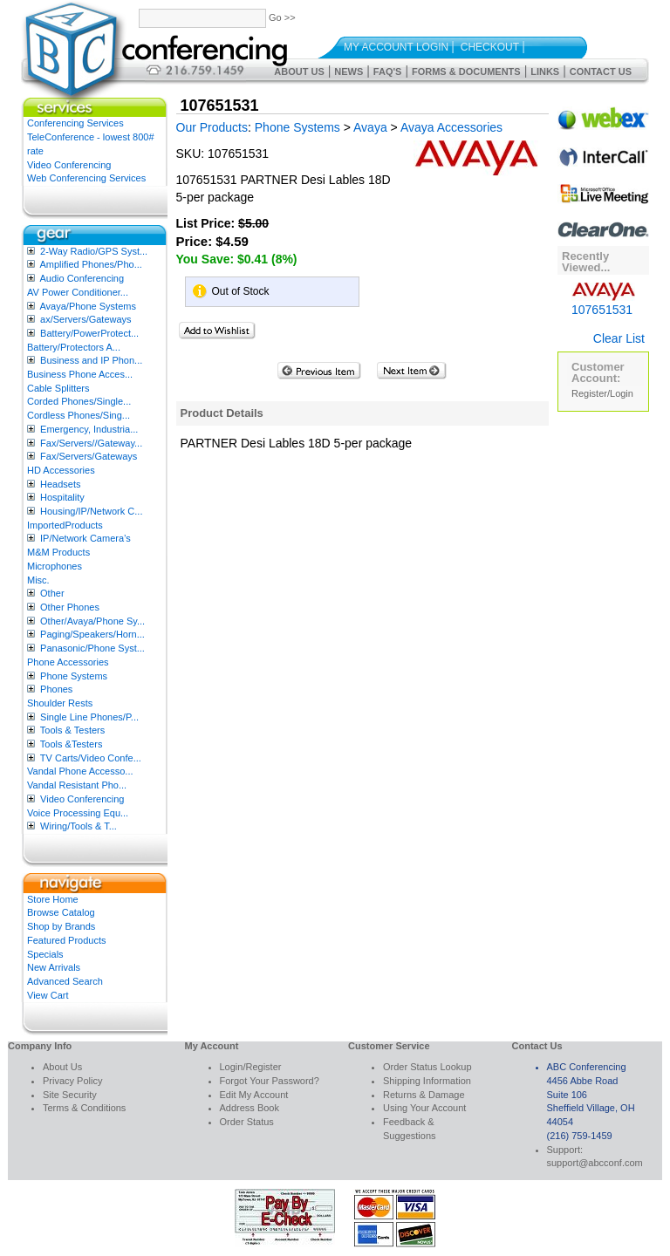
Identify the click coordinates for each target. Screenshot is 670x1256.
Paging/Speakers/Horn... (92, 634)
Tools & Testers (72, 730)
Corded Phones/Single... (79, 401)
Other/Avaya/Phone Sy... (92, 621)
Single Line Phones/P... (89, 717)
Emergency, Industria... (89, 429)
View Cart (47, 995)
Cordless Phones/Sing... (78, 415)
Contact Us (601, 71)
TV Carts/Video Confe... (90, 758)
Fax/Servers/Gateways (88, 456)
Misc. (38, 580)
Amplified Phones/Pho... (90, 264)
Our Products (212, 127)
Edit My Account (254, 1094)
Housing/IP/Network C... (91, 511)
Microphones (54, 566)
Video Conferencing (69, 165)
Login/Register (251, 1066)
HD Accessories (61, 470)
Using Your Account (424, 1107)
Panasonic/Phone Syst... (92, 648)
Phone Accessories (68, 662)
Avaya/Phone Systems (87, 306)
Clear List (619, 338)
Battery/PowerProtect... (89, 333)
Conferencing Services (75, 123)
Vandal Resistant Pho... (76, 785)
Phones (56, 689)
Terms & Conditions (84, 1107)
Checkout (490, 47)
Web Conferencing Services (86, 178)
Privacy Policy (72, 1080)
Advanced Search (65, 981)
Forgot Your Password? (269, 1080)
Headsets (60, 484)
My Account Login (396, 47)
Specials (45, 954)
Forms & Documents (466, 71)
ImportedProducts (65, 525)
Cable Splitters (58, 388)
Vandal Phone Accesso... (80, 771)
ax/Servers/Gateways (86, 319)
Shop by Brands (61, 926)
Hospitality (62, 497)
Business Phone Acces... (80, 374)
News (348, 71)
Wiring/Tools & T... (78, 826)
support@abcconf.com (595, 1162)
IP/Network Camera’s (85, 538)
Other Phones (69, 607)
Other (52, 593)
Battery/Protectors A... (73, 347)
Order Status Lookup (427, 1066)
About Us (299, 71)
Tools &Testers (71, 744)
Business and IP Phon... (91, 360)
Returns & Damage (424, 1094)
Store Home (53, 899)
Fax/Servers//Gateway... (91, 443)
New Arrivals (53, 967)
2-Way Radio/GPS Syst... (93, 251)
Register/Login (602, 393)
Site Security (70, 1094)
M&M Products (58, 552)
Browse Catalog (61, 912)
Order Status (247, 1121)
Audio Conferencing (81, 278)
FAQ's (387, 71)
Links (544, 71)
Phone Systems (73, 676)
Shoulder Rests (59, 703)
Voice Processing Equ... (77, 813)
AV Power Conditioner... (77, 292)
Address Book (249, 1107)
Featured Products (66, 940)
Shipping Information (427, 1080)
